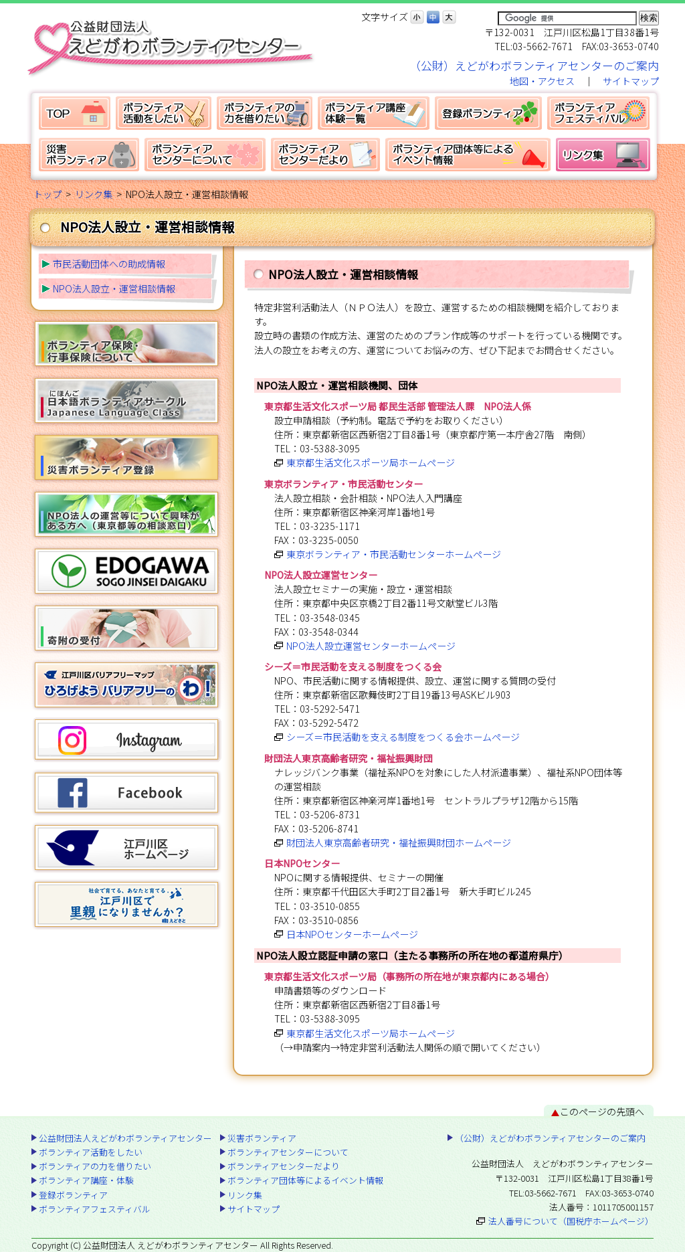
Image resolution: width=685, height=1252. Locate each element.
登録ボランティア (488, 113)
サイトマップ (631, 81)
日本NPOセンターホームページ (352, 934)
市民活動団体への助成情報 (109, 263)
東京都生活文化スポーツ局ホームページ (370, 462)
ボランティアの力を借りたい (264, 113)
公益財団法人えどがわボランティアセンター (74, 113)
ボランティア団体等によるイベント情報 (468, 154)
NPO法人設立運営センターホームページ (371, 645)
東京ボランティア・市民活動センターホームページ (393, 554)
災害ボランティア (89, 154)
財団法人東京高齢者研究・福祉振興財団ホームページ (398, 842)
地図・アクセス (542, 81)
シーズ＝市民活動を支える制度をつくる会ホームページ (403, 736)
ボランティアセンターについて (205, 154)
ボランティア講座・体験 (373, 113)
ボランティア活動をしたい (163, 113)
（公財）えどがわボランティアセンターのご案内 (534, 65)
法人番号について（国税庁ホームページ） (571, 1221)
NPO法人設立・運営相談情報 (114, 288)
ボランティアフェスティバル (598, 113)
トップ (47, 194)
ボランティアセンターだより (325, 154)
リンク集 (603, 154)
